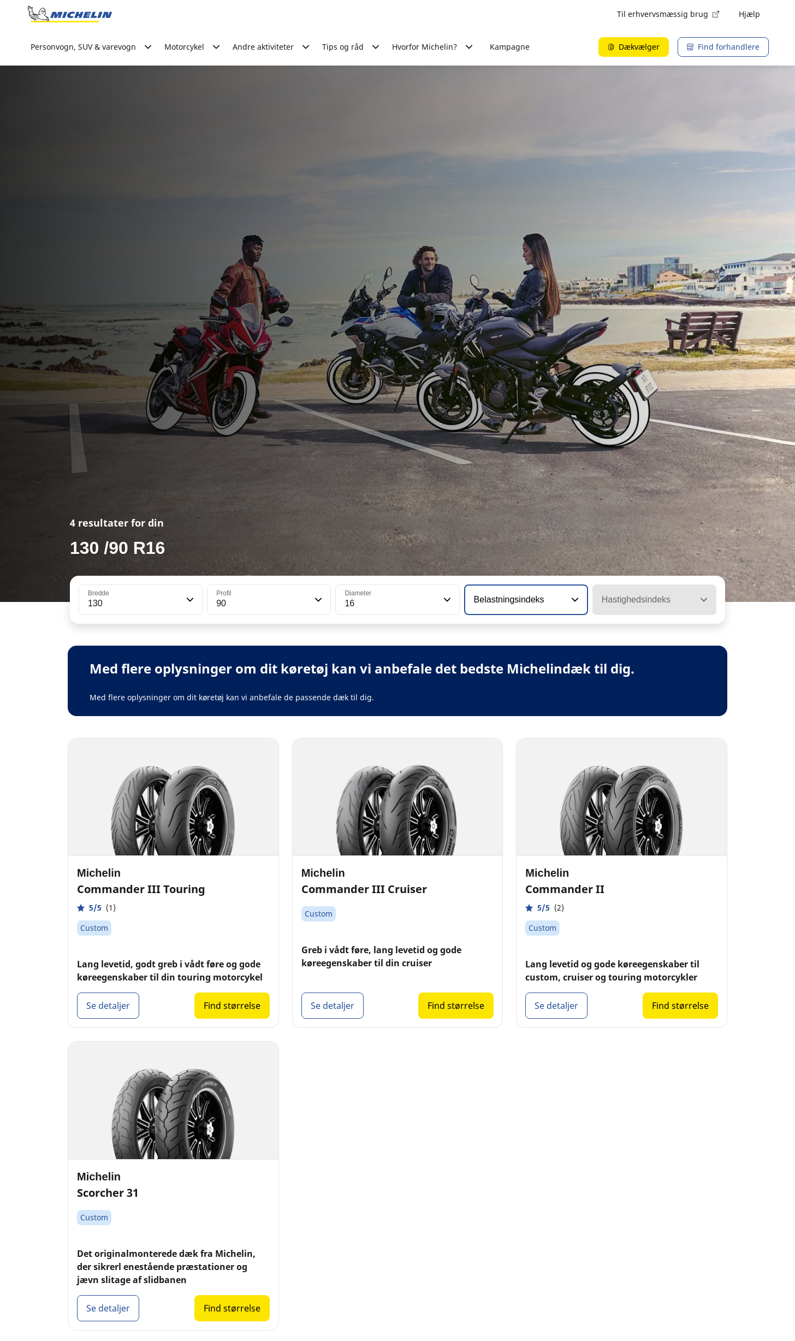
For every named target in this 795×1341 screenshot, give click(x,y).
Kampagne (510, 47)
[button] (189, 599)
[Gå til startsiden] (70, 14)
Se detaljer (108, 1006)
